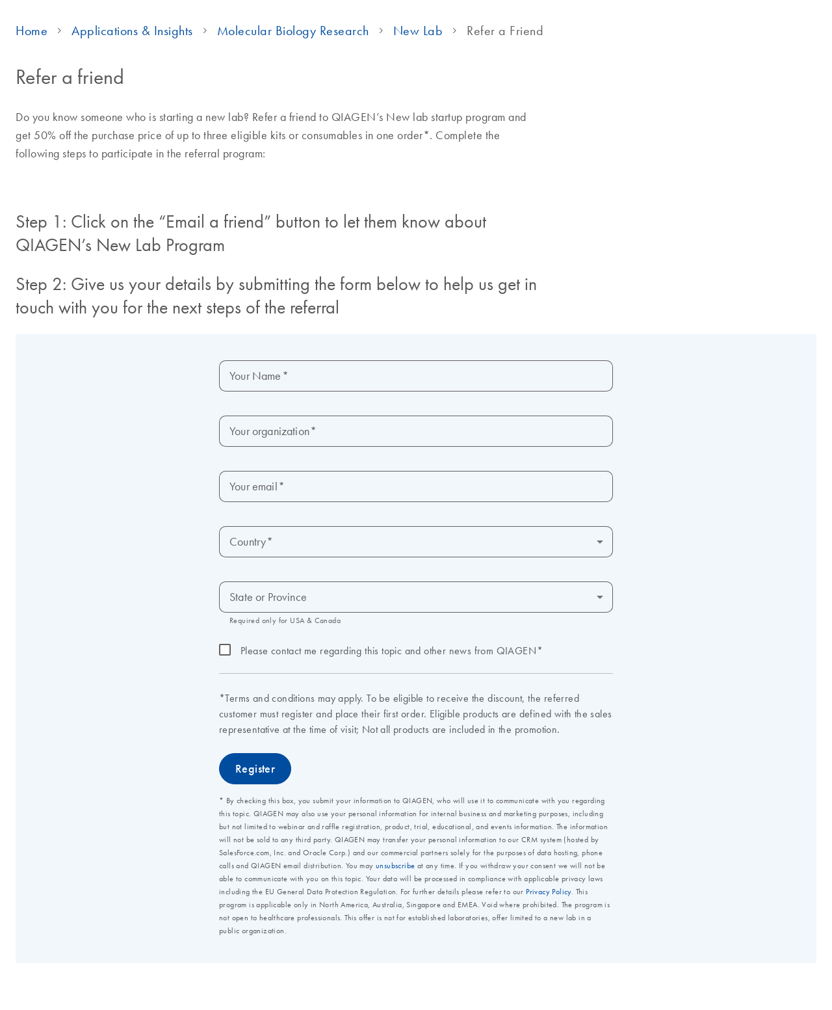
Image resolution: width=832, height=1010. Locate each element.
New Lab (418, 30)
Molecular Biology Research (293, 30)
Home (31, 30)
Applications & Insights (132, 30)
